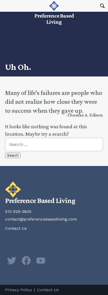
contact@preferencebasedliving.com (41, 219)
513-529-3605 (18, 211)
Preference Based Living (54, 12)
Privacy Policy (18, 289)
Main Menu (6, 6)
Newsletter (55, 260)
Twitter (11, 260)
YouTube (40, 260)
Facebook (26, 260)
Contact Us (16, 228)
